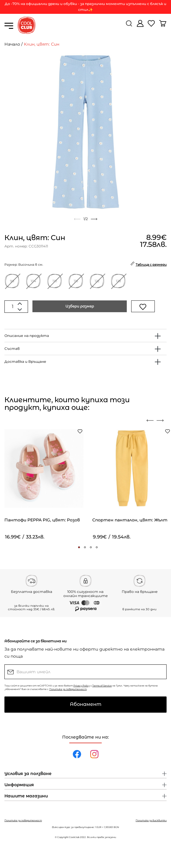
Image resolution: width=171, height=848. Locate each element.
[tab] (85, 335)
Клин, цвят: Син (41, 44)
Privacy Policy (81, 685)
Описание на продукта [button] (26, 335)
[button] (79, 547)
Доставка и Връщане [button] (25, 361)
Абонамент (85, 704)
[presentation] (150, 420)
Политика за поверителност (68, 689)
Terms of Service (102, 685)
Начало (12, 44)
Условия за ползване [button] (28, 773)
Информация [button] (19, 785)
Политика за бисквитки (151, 820)
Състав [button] (12, 348)
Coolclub (74, 837)
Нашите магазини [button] (26, 796)
